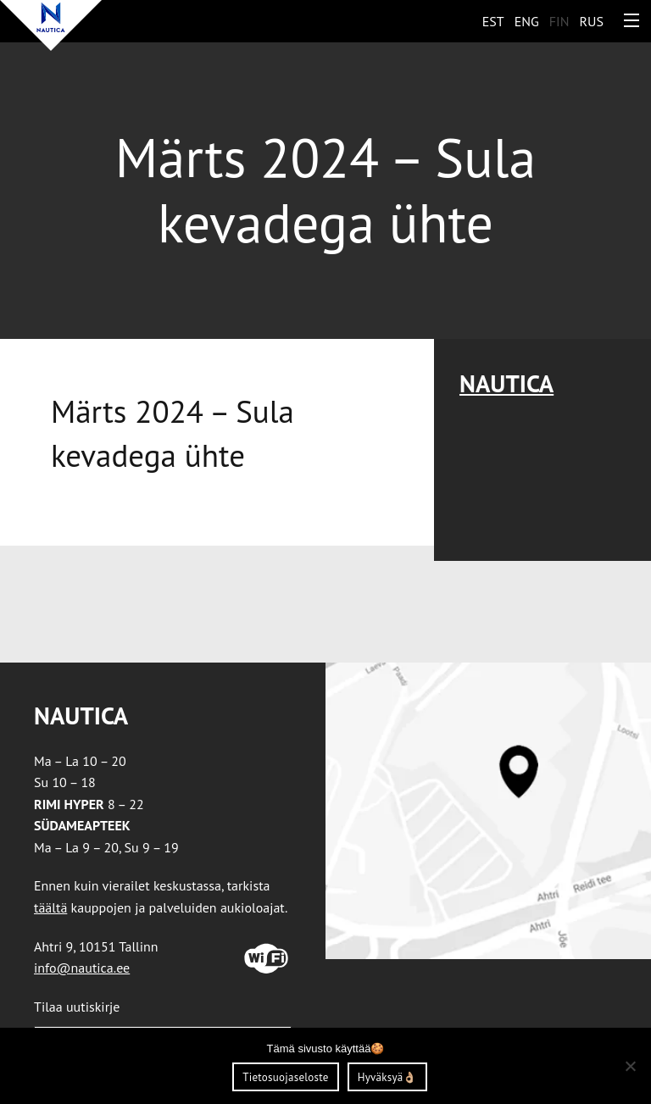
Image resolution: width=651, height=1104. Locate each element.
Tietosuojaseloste (285, 1077)
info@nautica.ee (82, 967)
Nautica (506, 383)
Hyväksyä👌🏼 (387, 1077)
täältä (50, 907)
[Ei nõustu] (629, 1065)
